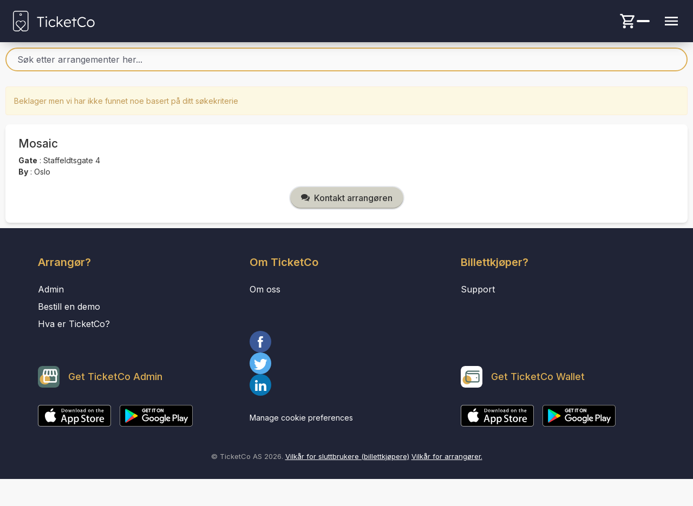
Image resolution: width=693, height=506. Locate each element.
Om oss (265, 289)
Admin (51, 289)
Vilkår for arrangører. (446, 456)
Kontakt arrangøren (347, 197)
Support (478, 289)
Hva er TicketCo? (74, 323)
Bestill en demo (69, 306)
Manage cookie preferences (301, 417)
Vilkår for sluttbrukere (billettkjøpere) (347, 456)
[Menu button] (671, 21)
